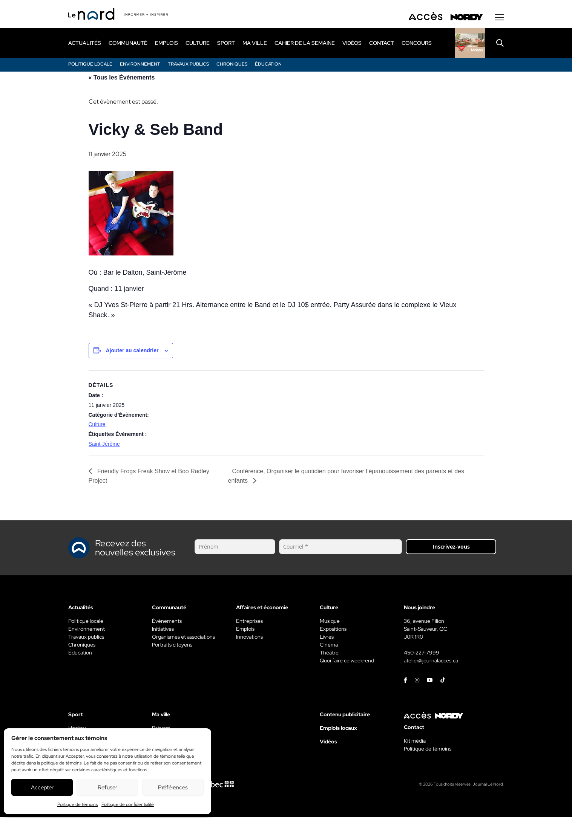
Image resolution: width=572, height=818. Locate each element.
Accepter (42, 787)
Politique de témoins (77, 804)
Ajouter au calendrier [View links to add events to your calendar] (132, 352)
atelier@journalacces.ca (431, 661)
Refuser (107, 787)
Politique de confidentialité (127, 804)
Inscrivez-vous (451, 547)
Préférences (173, 787)
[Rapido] (470, 44)
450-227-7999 (421, 653)
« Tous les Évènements (122, 78)
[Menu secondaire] (499, 18)
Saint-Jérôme (104, 445)
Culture (97, 425)
